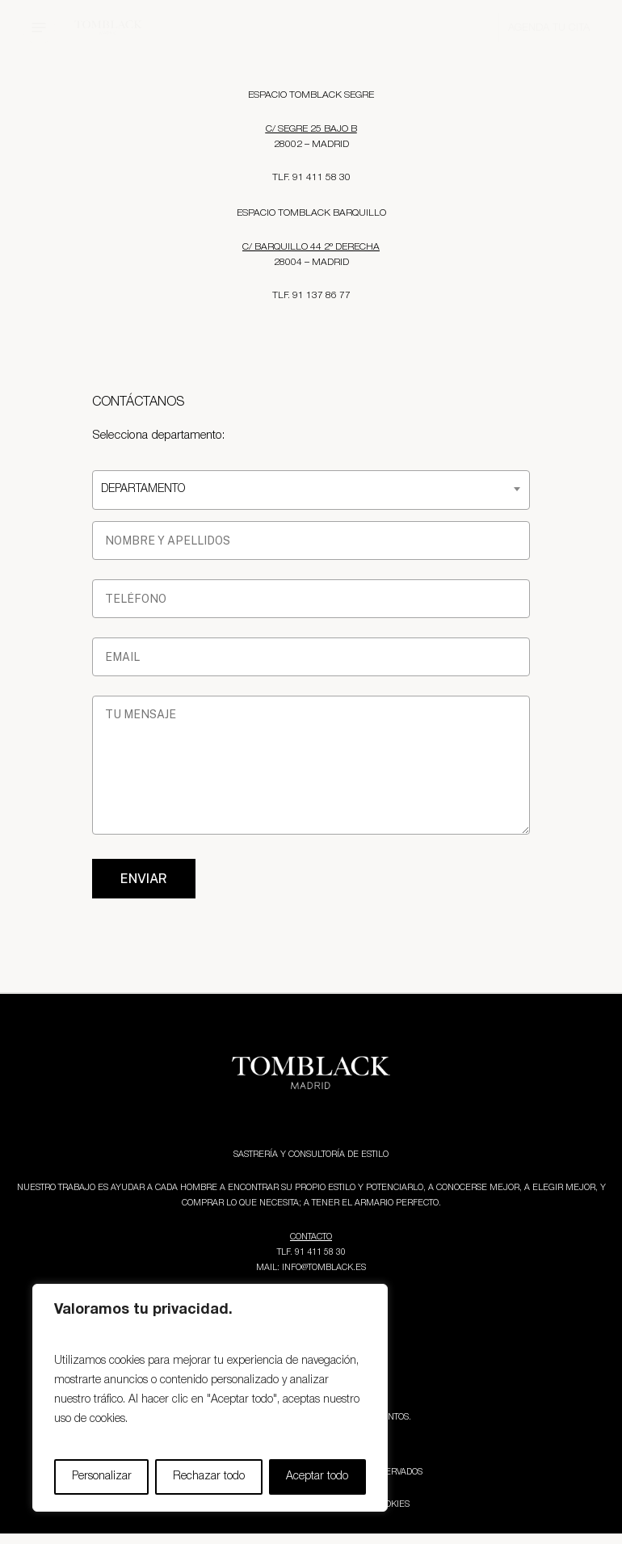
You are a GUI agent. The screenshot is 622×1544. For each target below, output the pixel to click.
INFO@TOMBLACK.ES (324, 1268)
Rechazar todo (209, 1476)
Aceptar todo (317, 1476)
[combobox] (311, 490)
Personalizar (102, 1476)
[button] (39, 27)
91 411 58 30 (320, 1252)
